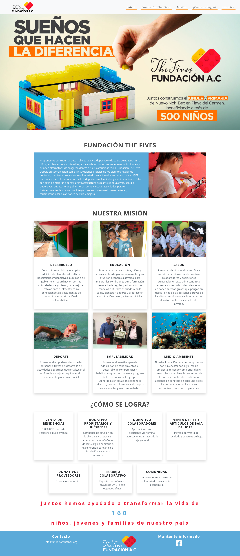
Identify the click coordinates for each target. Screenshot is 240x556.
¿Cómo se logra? (204, 7)
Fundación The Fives (156, 7)
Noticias (228, 7)
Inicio (132, 7)
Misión (182, 7)
